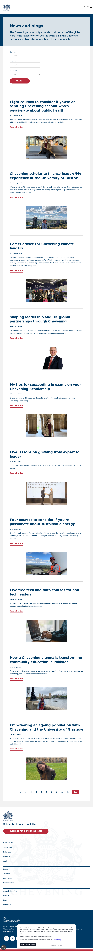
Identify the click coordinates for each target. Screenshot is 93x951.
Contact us (7, 905)
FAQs (5, 900)
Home (5, 869)
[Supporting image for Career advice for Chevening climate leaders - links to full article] (46, 290)
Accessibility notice (10, 891)
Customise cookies (56, 945)
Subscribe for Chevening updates (26, 831)
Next (75, 792)
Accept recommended (28, 944)
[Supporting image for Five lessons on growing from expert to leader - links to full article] (46, 493)
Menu (88, 7)
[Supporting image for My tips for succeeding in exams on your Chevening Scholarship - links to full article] (46, 425)
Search (19, 81)
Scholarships (7, 847)
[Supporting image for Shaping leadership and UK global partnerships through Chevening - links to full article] (46, 358)
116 (68, 792)
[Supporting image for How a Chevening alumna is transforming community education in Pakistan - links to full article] (46, 698)
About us (6, 874)
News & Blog (7, 878)
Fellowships (7, 852)
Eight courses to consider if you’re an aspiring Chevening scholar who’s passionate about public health (42, 106)
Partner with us (8, 883)
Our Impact (7, 856)
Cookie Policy (56, 939)
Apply (5, 861)
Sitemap (6, 895)
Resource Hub (8, 843)
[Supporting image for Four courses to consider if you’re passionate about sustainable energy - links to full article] (46, 563)
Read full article (16, 126)
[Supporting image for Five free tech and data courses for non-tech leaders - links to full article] (46, 631)
